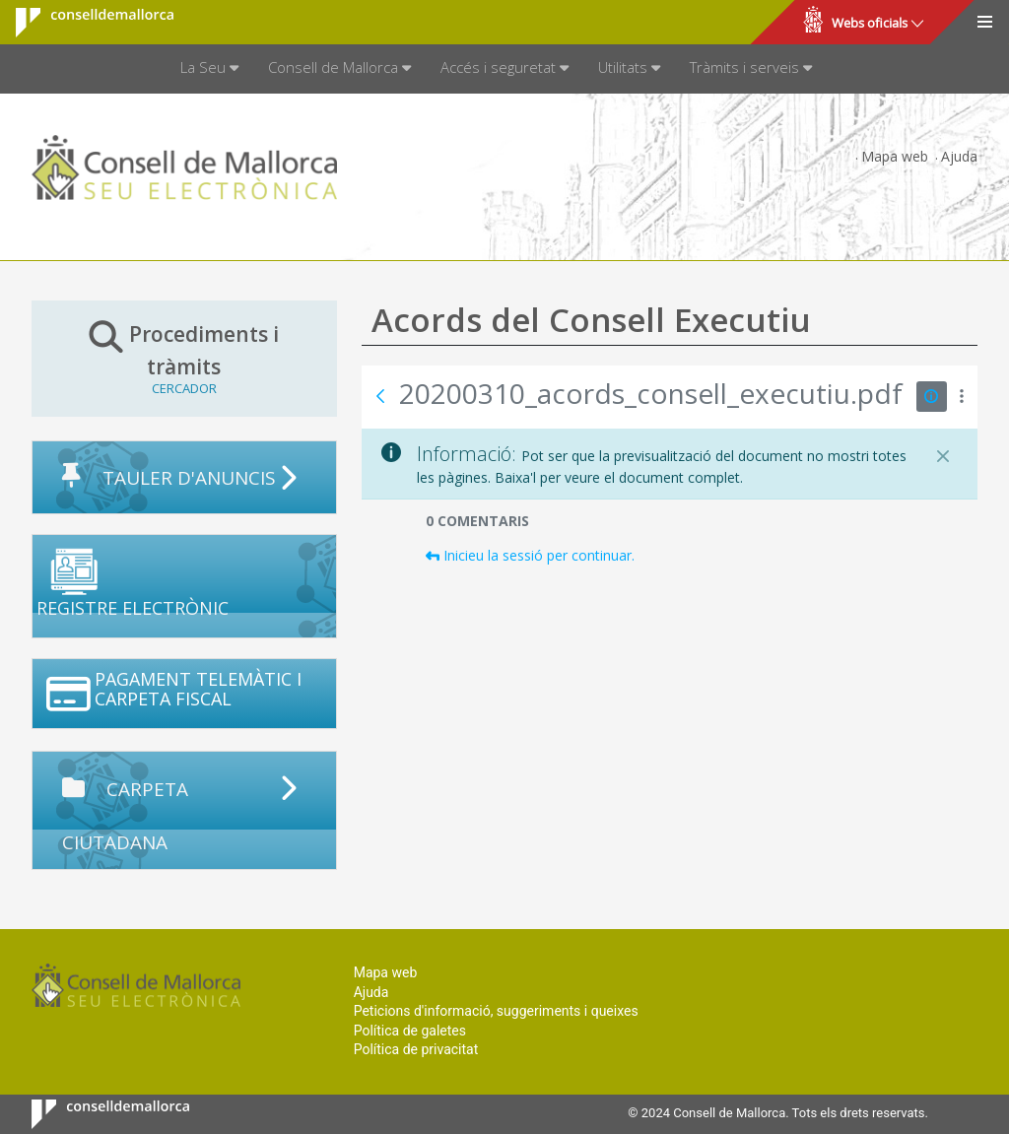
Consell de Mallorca (82, 22)
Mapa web (894, 156)
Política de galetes (410, 1030)
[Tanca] (943, 456)
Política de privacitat (416, 1049)
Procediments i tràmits (184, 357)
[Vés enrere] (380, 396)
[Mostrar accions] (962, 396)
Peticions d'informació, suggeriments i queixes (496, 1011)
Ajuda (959, 156)
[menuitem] (209, 69)
